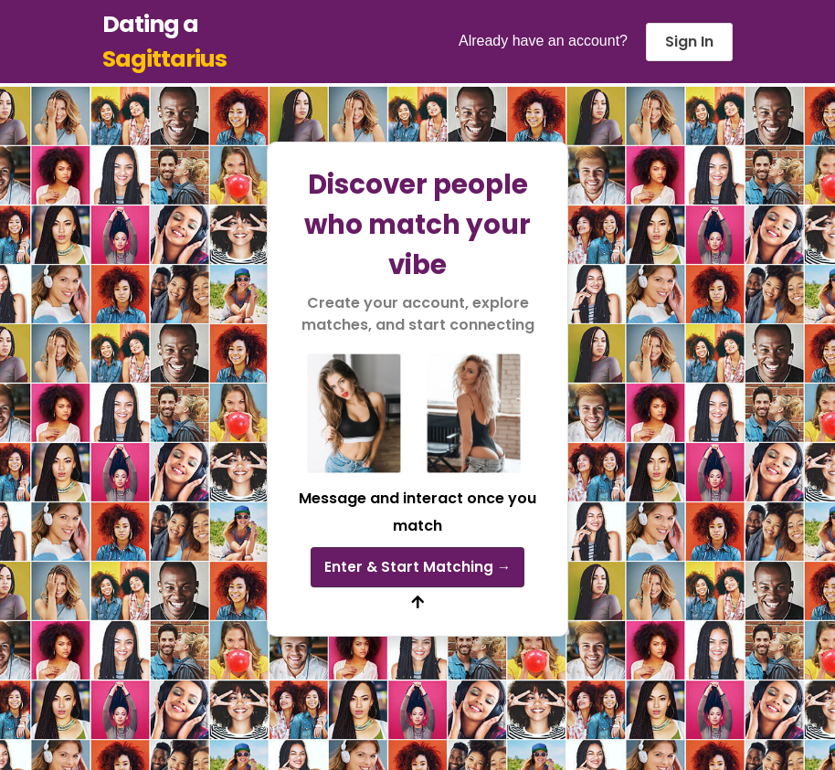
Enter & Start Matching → (417, 565)
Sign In (689, 41)
